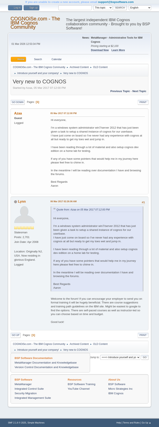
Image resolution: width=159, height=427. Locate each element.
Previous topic (120, 91)
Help (118, 422)
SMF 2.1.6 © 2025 (17, 422)
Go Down (17, 102)
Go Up (15, 335)
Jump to (94, 357)
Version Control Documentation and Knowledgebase (46, 367)
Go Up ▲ (146, 422)
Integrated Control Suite (29, 388)
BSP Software (116, 384)
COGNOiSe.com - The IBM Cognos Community (35, 23)
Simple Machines (36, 422)
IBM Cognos (115, 393)
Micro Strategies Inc (120, 388)
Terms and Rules (131, 422)
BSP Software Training (81, 384)
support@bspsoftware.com (116, 2)
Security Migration (25, 393)
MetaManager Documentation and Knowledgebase (45, 362)
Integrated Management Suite (32, 397)
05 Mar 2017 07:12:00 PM (63, 113)
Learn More (118, 50)
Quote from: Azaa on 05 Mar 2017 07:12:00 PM (83, 209)
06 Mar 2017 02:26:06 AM (63, 201)
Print (143, 102)
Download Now (100, 50)
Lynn (22, 201)
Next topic (139, 91)
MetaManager (22, 384)
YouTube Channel (79, 388)
